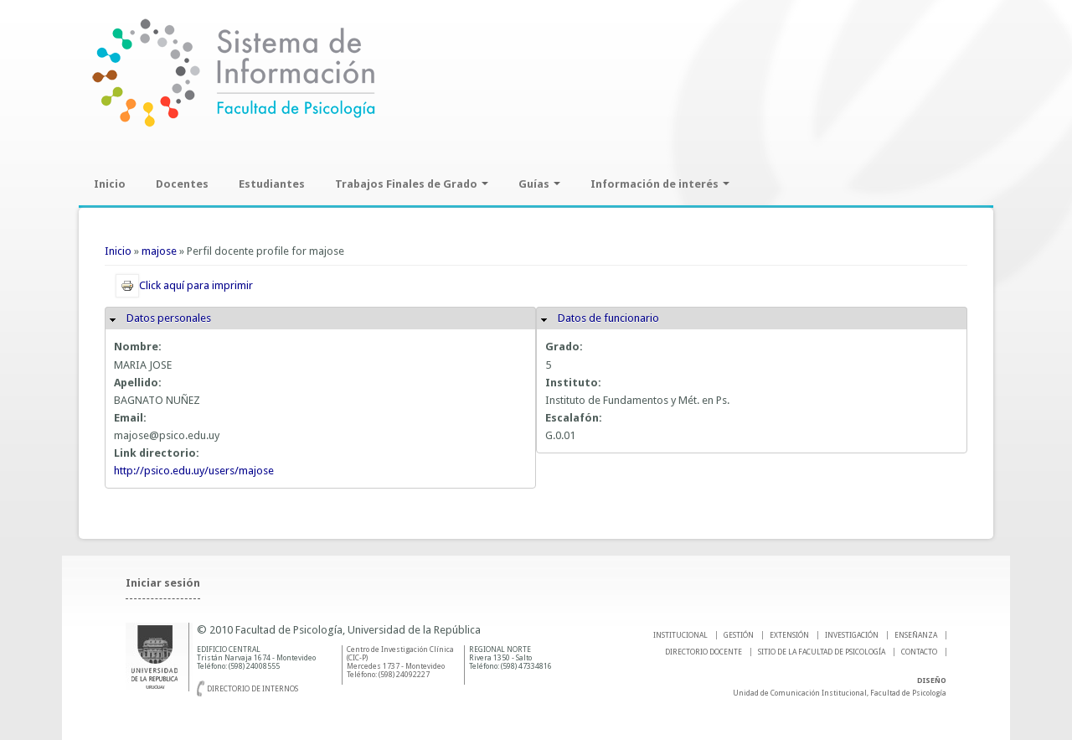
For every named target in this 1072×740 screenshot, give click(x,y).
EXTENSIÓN (789, 635)
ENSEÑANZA (915, 635)
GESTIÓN (739, 635)
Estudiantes (272, 184)
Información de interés (659, 184)
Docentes (182, 184)
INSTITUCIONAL (680, 635)
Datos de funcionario (608, 318)
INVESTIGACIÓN (852, 635)
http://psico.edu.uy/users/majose (194, 470)
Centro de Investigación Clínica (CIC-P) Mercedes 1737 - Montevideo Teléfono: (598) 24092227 (400, 662)
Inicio (110, 184)
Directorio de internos (252, 689)
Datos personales (168, 318)
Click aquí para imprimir (184, 285)
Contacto (919, 652)
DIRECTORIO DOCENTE (703, 652)
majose (159, 251)
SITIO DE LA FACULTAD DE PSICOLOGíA (821, 652)
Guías (539, 184)
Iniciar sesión (163, 583)
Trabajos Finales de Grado (411, 184)
